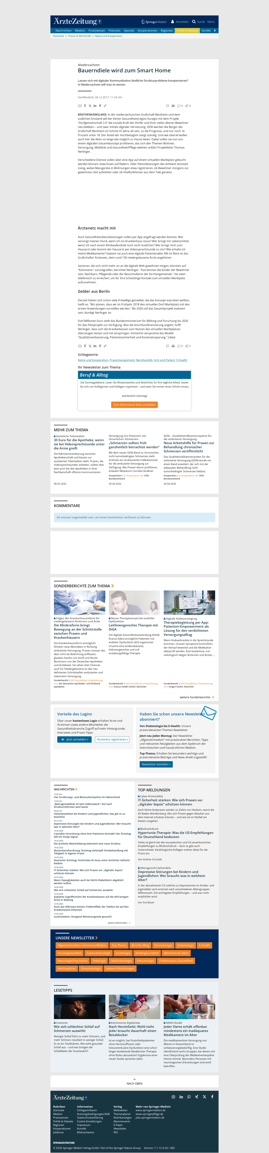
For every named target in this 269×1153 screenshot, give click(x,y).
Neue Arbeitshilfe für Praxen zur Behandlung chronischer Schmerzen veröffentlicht (189, 447)
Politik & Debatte (187, 31)
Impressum (83, 1125)
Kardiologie (123, 953)
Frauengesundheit (69, 953)
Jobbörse (58, 1132)
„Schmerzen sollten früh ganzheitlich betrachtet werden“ (134, 445)
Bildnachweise (85, 1132)
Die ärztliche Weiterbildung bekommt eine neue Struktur (87, 844)
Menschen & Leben (176, 953)
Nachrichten (64, 31)
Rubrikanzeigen (123, 1118)
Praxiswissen (97, 31)
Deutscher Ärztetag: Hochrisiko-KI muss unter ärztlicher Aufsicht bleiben (92, 862)
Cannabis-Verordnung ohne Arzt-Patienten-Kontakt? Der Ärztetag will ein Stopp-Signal (92, 835)
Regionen (167, 31)
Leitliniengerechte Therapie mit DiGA (133, 627)
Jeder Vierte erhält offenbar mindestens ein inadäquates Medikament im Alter (186, 1031)
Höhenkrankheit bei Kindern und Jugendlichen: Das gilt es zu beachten (89, 816)
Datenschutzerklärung (90, 1118)
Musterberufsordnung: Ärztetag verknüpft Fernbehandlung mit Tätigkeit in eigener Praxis (91, 852)
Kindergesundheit (147, 953)
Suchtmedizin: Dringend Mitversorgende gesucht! (83, 917)
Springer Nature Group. (127, 1148)
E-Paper (118, 1125)
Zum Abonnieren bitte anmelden (134, 405)
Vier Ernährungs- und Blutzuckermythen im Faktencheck (87, 797)
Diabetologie (185, 946)
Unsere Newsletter (75, 938)
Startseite (58, 1110)
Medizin (80, 31)
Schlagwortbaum (87, 1110)
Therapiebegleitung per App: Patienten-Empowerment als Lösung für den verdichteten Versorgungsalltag (186, 629)
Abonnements (122, 1121)
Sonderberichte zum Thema (82, 586)
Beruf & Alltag (140, 946)
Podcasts (114, 31)
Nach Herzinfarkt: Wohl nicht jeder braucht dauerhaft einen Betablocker (132, 1031)
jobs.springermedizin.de (150, 1118)
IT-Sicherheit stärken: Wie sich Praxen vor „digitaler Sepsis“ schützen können (88, 872)
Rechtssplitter (67, 969)
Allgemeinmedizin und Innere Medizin (82, 946)
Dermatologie (163, 946)
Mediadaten (120, 1110)
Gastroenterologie (98, 953)
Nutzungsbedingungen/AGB (93, 1114)
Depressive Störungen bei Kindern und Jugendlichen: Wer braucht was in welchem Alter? (92, 825)
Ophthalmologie (121, 961)
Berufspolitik (144, 360)
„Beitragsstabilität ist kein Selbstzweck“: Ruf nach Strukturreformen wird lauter (83, 806)
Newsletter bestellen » (156, 765)
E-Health (181, 360)
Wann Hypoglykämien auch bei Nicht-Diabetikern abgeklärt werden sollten (89, 882)
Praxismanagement (122, 360)
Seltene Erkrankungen (120, 969)
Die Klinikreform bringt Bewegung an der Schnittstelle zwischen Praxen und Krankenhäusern (78, 631)
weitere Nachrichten (119, 923)
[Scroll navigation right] (215, 31)
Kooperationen (147, 31)
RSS (116, 1132)
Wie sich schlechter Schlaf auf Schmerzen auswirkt (83, 890)
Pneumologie (145, 961)
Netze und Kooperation (93, 360)
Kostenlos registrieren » (112, 740)
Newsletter (120, 1129)
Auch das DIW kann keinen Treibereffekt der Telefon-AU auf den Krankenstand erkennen (91, 909)
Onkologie (99, 961)
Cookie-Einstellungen (89, 1121)
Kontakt (81, 1129)
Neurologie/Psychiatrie (72, 961)
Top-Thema (119, 946)
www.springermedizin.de (150, 1110)
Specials (129, 31)
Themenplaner (122, 1114)
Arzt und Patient (164, 360)
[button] (210, 22)
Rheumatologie (91, 969)
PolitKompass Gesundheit (176, 961)
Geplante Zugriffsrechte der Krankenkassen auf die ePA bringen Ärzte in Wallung (91, 899)
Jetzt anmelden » (74, 740)
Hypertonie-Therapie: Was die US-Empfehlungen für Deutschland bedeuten (175, 835)
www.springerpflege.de (149, 1114)
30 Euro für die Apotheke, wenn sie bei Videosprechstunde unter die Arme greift (79, 444)
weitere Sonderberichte (197, 697)
